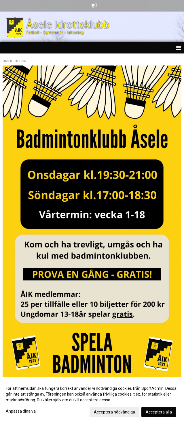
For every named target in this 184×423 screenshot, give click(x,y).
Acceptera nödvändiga (114, 412)
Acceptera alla (159, 412)
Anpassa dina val (21, 411)
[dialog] (92, 400)
